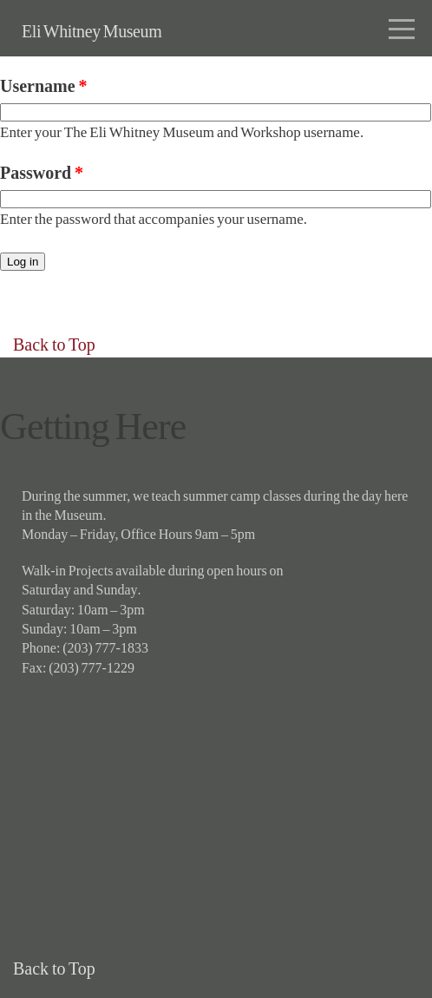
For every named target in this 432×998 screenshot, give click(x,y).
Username (43, 85)
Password (41, 172)
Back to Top (54, 344)
